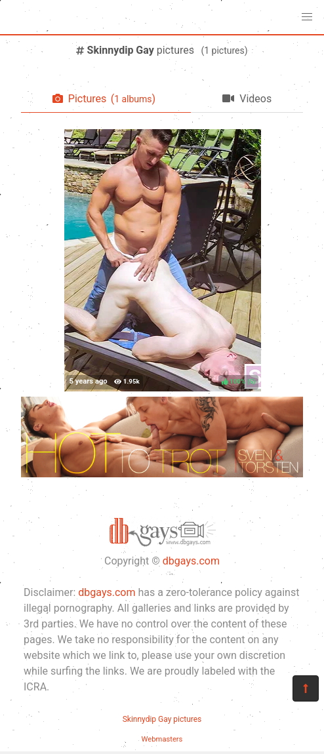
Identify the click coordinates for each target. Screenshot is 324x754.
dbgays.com (191, 561)
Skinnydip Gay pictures (162, 719)
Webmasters (162, 739)
